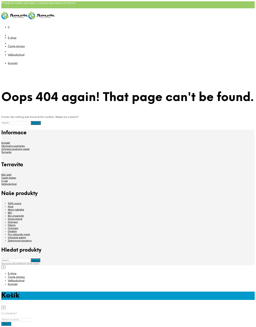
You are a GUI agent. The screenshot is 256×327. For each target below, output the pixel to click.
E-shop (12, 38)
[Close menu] (3, 267)
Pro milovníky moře (19, 234)
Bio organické (16, 215)
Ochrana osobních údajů (15, 148)
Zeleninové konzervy (20, 240)
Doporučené (15, 218)
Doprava (13, 221)
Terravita (6, 152)
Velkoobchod (16, 55)
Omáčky (12, 231)
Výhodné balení (17, 237)
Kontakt (13, 63)
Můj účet (6, 174)
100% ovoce (14, 203)
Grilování (13, 228)
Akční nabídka (16, 209)
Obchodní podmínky (13, 145)
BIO (10, 212)
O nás (4, 180)
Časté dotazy (16, 46)
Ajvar (11, 206)
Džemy (12, 224)
